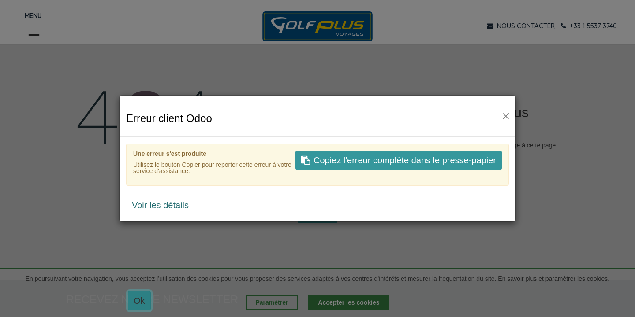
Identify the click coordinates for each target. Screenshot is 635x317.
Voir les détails (160, 205)
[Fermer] (505, 116)
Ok (139, 301)
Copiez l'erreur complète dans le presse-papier (398, 160)
